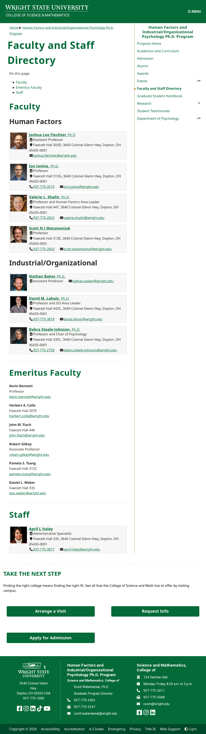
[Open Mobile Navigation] (194, 11)
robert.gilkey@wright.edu (29, 454)
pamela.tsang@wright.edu (30, 474)
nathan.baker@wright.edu (93, 281)
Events (169, 80)
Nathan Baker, (47, 276)
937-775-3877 (43, 549)
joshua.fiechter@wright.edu (55, 155)
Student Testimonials (153, 111)
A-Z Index (96, 729)
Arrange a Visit (50, 611)
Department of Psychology (169, 118)
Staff (19, 92)
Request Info (155, 611)
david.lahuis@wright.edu (83, 319)
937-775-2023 (43, 217)
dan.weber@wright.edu (27, 493)
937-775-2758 (43, 350)
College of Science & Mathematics (38, 15)
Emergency (116, 729)
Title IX (150, 729)
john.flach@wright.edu (27, 435)
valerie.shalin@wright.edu (84, 217)
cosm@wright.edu (156, 704)
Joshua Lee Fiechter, (52, 134)
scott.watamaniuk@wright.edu (88, 249)
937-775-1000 (33, 698)
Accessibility (50, 729)
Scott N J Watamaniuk (49, 228)
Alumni (142, 66)
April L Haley (41, 528)
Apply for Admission (51, 638)
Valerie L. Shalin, (49, 196)
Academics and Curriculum (158, 51)
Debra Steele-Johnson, (54, 329)
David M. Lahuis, (49, 298)
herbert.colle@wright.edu (29, 416)
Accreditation (74, 729)
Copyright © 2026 (23, 729)
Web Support (170, 729)
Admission (145, 58)
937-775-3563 (43, 249)
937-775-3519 (43, 186)
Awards (143, 73)
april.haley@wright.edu (82, 549)
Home (14, 28)
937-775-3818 (43, 319)
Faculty (21, 82)
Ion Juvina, (44, 165)
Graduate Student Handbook (159, 96)
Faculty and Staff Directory (159, 88)
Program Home (149, 43)
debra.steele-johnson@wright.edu (90, 350)
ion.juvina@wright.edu (81, 186)
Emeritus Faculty (29, 87)
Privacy (135, 729)
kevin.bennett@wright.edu (30, 396)
